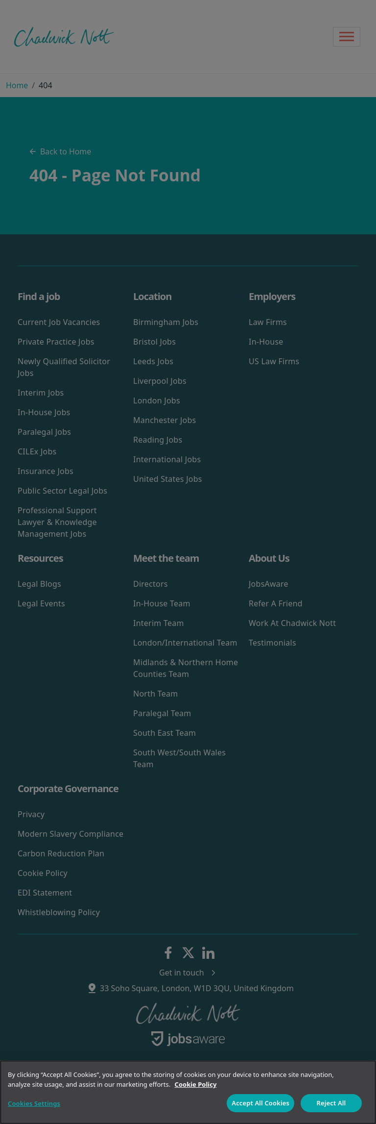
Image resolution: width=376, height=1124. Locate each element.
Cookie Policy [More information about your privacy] (196, 1084)
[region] (188, 1092)
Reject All (331, 1103)
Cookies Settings (34, 1103)
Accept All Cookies (260, 1103)
